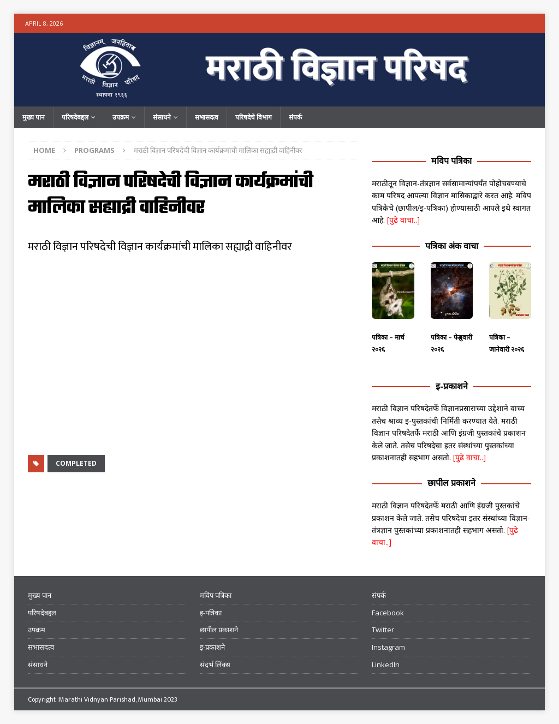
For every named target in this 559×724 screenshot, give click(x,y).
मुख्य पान (33, 117)
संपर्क (295, 117)
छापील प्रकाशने (451, 483)
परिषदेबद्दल (75, 117)
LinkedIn (386, 664)
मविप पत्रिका (451, 161)
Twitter (383, 629)
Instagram (388, 647)
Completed (76, 463)
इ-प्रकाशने (452, 386)
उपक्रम (120, 117)
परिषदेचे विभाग (253, 117)
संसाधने (162, 117)
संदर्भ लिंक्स (215, 664)
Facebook (388, 613)
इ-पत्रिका (211, 613)
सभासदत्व (206, 117)
